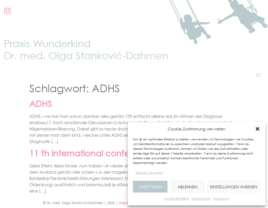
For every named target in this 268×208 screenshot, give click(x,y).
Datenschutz (201, 199)
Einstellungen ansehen (233, 186)
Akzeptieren (150, 186)
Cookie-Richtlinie (176, 199)
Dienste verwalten (149, 173)
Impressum (221, 199)
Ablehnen (187, 186)
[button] (257, 129)
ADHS (40, 103)
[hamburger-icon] (258, 75)
